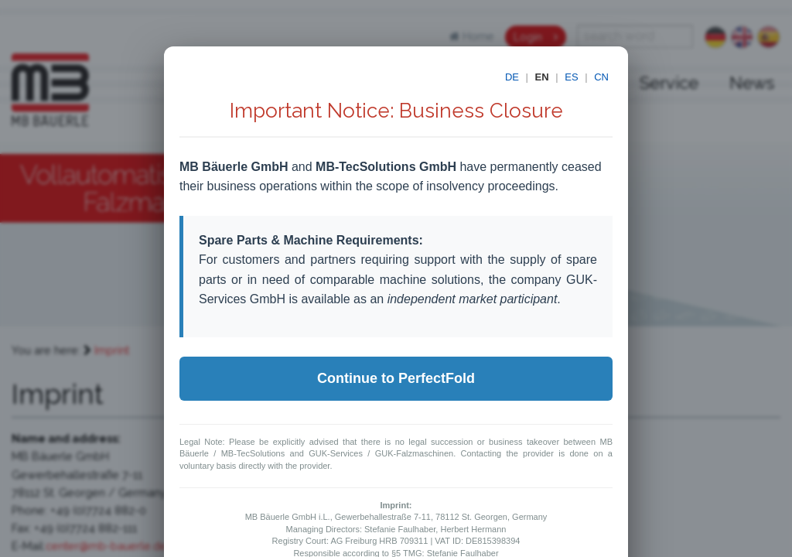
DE (512, 77)
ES (571, 77)
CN (601, 77)
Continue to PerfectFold (396, 378)
